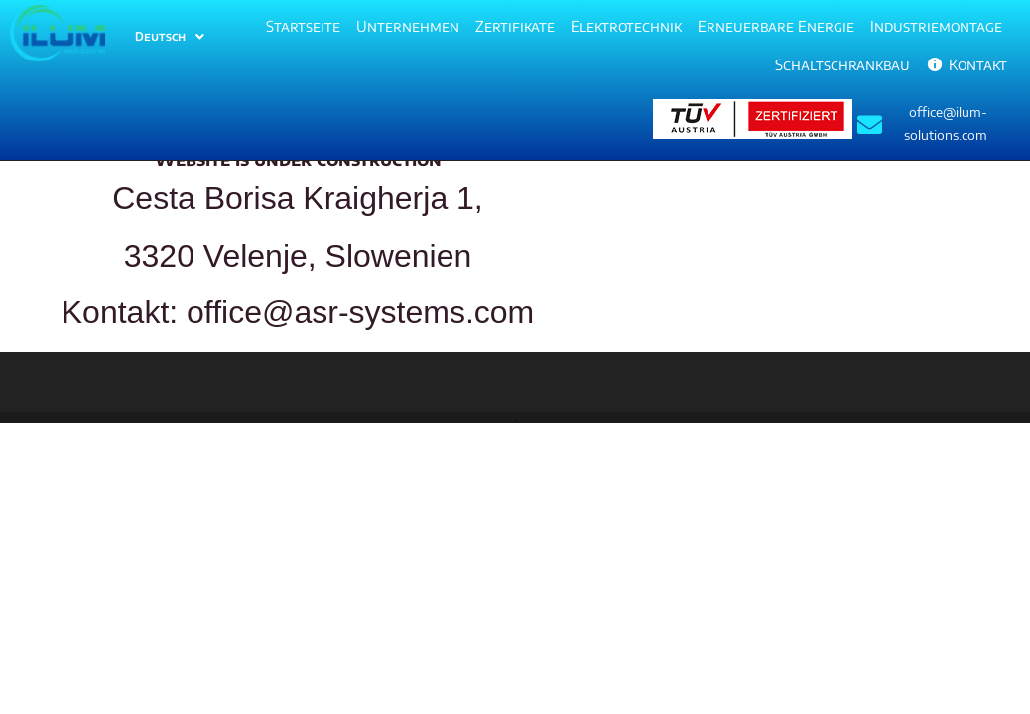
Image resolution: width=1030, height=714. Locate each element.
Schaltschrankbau (842, 64)
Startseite (303, 26)
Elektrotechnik (626, 26)
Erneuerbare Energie (776, 26)
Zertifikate (515, 26)
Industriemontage (936, 26)
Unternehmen (407, 26)
